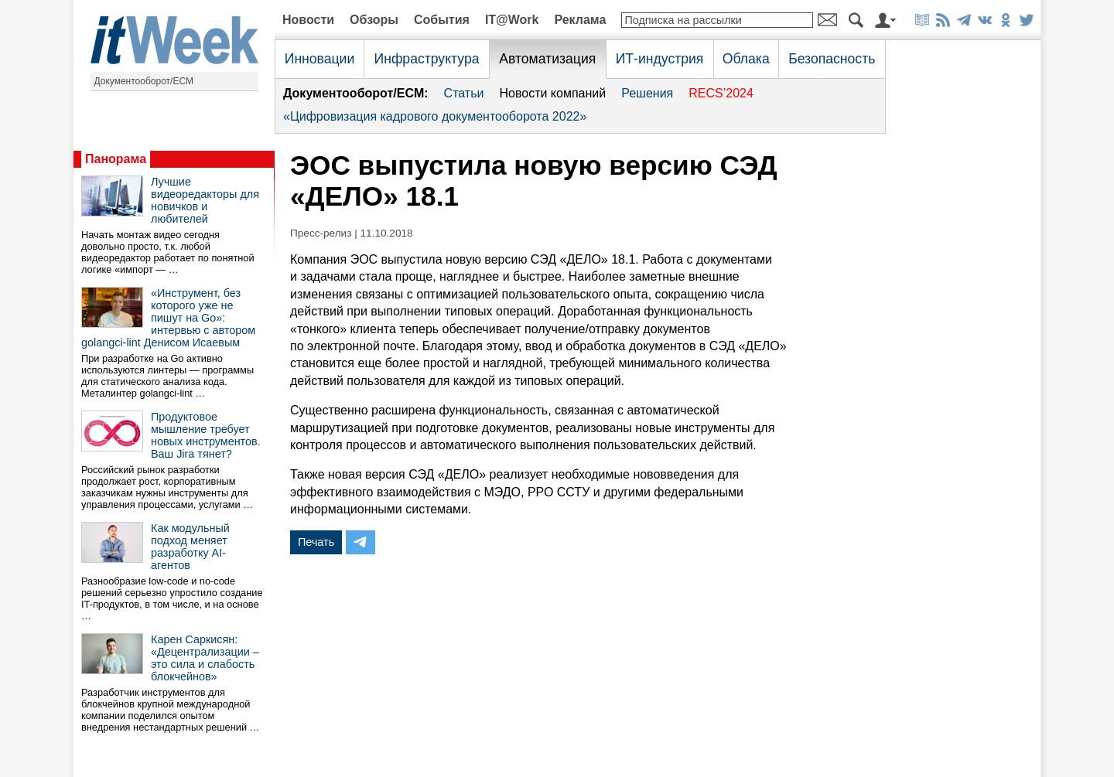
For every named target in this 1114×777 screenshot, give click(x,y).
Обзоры (374, 19)
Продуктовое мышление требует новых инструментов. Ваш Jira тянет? (206, 435)
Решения (647, 93)
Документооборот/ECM (144, 81)
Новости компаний (552, 93)
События (442, 19)
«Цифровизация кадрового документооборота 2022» (434, 116)
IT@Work (512, 19)
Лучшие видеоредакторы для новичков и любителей (205, 200)
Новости (308, 19)
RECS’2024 (721, 93)
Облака (746, 58)
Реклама (580, 19)
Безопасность (831, 58)
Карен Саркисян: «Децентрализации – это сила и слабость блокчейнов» (205, 658)
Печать (316, 542)
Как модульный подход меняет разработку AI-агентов (190, 546)
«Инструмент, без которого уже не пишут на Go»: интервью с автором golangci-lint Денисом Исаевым (168, 318)
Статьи (464, 93)
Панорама (115, 158)
